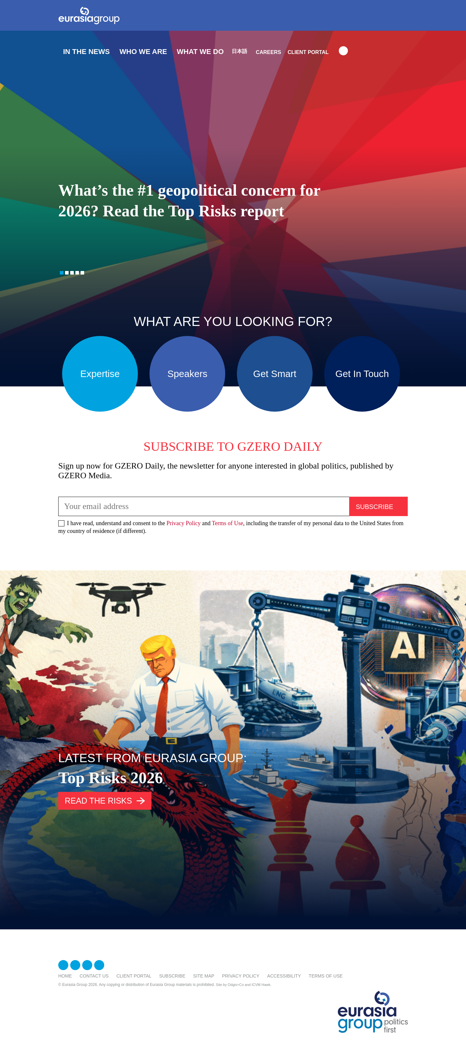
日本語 (239, 51)
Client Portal (308, 52)
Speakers (187, 373)
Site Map (203, 976)
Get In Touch (362, 373)
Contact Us (94, 976)
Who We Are (143, 52)
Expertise (100, 373)
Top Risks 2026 (110, 778)
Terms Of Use (326, 976)
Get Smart (274, 373)
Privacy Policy (183, 523)
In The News (86, 52)
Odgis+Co (236, 985)
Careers (268, 52)
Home (65, 976)
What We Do (200, 52)
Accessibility (284, 976)
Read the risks (98, 800)
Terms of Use (227, 523)
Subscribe (172, 976)
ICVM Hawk (261, 985)
